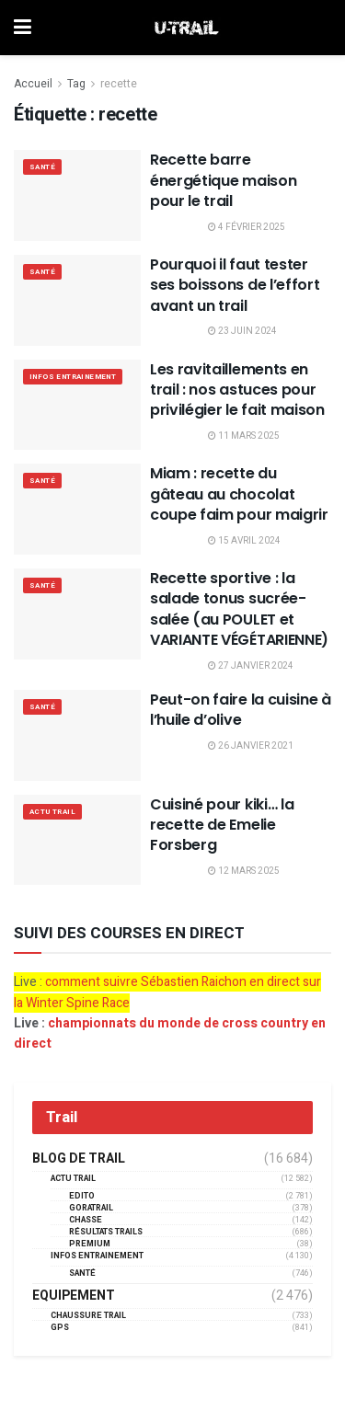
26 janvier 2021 (250, 746)
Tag (76, 83)
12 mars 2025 (244, 871)
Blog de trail (78, 1159)
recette (118, 83)
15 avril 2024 (244, 540)
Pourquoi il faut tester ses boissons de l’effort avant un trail (234, 285)
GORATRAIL (91, 1208)
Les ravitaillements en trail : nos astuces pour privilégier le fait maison (237, 390)
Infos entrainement (72, 377)
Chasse (85, 1220)
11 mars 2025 (244, 436)
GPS (60, 1328)
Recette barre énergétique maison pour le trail (223, 180)
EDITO (82, 1196)
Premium (89, 1244)
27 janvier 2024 (250, 666)
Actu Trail (52, 812)
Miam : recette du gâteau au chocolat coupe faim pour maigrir (239, 494)
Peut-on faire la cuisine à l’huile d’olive (240, 709)
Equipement (73, 1296)
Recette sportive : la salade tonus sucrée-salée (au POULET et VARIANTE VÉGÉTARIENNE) (239, 609)
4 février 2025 (246, 227)
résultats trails (106, 1232)
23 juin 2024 (242, 331)
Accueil (33, 83)
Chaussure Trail (88, 1316)
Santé (42, 167)
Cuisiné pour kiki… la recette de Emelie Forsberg (221, 825)
